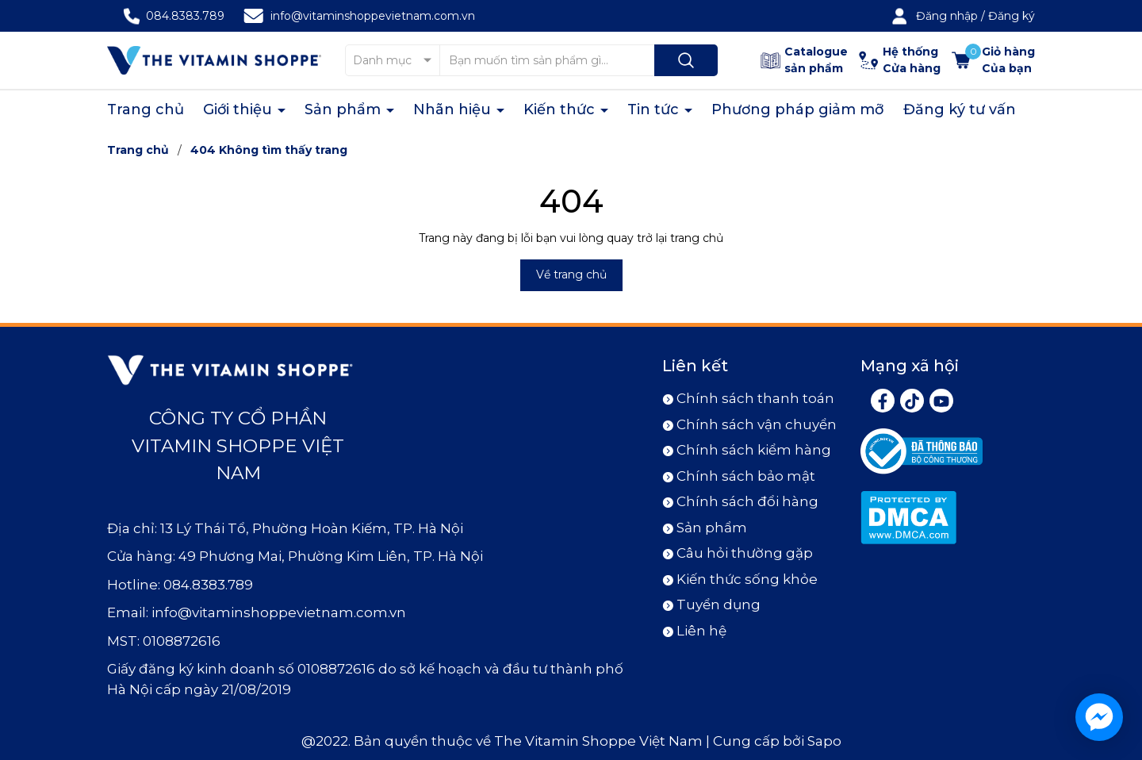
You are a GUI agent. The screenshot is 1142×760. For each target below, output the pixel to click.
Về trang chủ (571, 274)
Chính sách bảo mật (745, 476)
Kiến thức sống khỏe (747, 579)
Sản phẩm (345, 109)
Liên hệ (701, 631)
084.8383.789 (185, 16)
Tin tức (655, 109)
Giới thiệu (239, 109)
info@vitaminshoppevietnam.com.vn (372, 16)
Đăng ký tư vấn (959, 109)
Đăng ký (1011, 16)
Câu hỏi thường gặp (744, 553)
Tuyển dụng (718, 604)
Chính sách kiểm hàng (753, 450)
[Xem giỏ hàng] (993, 60)
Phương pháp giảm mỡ (797, 109)
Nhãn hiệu (454, 109)
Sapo (824, 741)
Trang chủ (145, 109)
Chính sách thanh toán (755, 398)
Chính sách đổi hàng (747, 501)
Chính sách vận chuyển (756, 424)
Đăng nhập (947, 16)
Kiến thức (561, 109)
